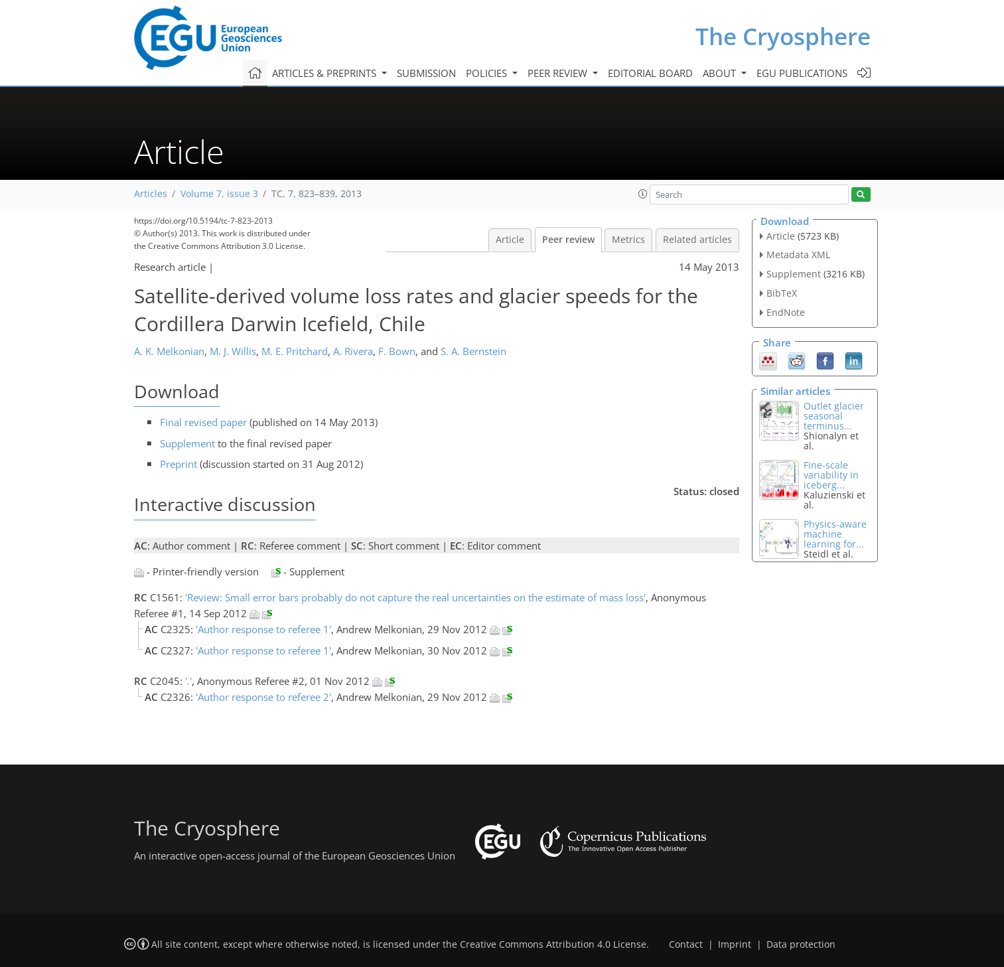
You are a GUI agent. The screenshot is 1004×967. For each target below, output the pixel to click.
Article (510, 240)
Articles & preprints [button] (325, 73)
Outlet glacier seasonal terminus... (834, 416)
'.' (188, 681)
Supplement (187, 443)
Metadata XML (798, 254)
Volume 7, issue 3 (219, 194)
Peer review (568, 240)
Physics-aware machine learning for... (835, 534)
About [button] (721, 73)
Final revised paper (203, 422)
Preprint (178, 464)
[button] (643, 194)
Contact (686, 944)
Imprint (734, 944)
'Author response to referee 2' (263, 697)
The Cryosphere (783, 36)
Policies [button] (488, 73)
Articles (150, 194)
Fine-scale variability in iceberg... (831, 475)
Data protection (800, 944)
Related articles (697, 240)
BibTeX (781, 293)
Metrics (628, 240)
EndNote (785, 312)
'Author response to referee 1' (263, 629)
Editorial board (650, 73)
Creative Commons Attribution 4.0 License (553, 944)
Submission (426, 73)
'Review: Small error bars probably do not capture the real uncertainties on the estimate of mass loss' (415, 597)
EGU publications (801, 73)
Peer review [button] (559, 73)
